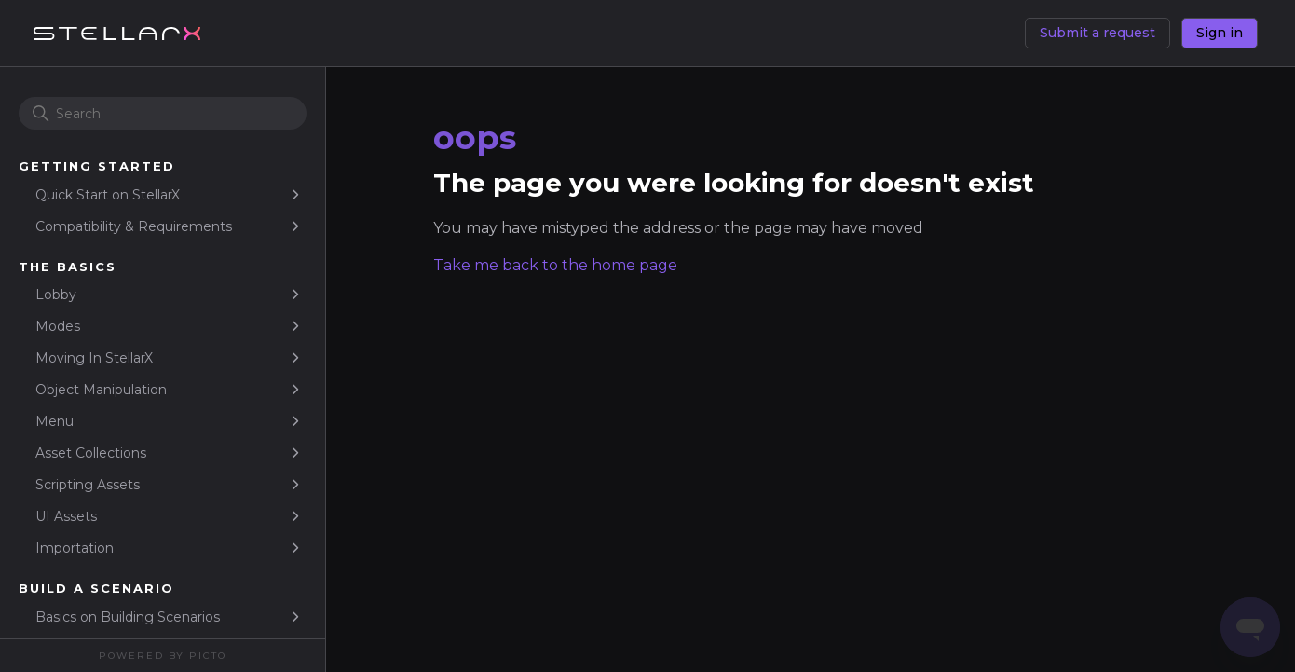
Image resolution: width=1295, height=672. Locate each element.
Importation (74, 548)
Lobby (55, 294)
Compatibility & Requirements (133, 226)
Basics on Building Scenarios (127, 617)
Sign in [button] (1219, 32)
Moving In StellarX (94, 358)
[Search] (163, 113)
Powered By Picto (162, 656)
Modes (57, 326)
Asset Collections (90, 453)
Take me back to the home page (555, 265)
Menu (54, 421)
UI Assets (66, 516)
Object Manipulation (101, 389)
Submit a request (1097, 32)
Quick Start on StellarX (107, 194)
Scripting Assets (87, 484)
